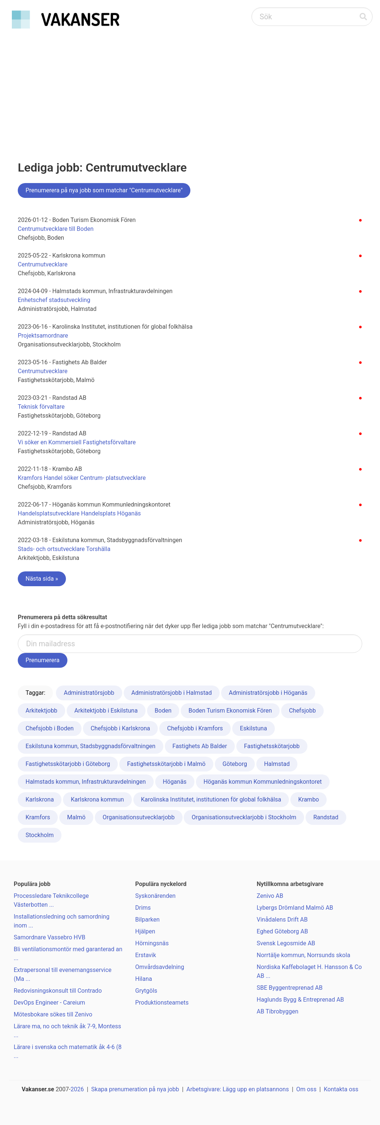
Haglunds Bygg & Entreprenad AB (300, 999)
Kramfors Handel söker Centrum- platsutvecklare (82, 477)
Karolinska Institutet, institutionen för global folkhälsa (211, 799)
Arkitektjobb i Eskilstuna (106, 710)
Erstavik (145, 955)
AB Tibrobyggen (278, 1011)
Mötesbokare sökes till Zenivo (53, 1014)
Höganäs (175, 781)
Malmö (76, 817)
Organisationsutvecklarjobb (139, 817)
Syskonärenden (155, 895)
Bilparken (147, 919)
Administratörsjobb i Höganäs (268, 692)
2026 (77, 1089)
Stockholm (40, 835)
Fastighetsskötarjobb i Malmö (166, 763)
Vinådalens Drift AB (282, 919)
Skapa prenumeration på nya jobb (135, 1089)
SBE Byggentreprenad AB (290, 987)
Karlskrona (40, 799)
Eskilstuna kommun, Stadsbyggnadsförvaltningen (91, 746)
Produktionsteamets (162, 1002)
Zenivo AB (270, 895)
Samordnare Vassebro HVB (49, 937)
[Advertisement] (190, 87)
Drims (143, 907)
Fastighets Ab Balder (200, 746)
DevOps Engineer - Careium (49, 1002)
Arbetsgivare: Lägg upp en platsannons (237, 1089)
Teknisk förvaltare (41, 406)
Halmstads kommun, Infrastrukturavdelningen (86, 781)
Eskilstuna (253, 728)
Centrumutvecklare (42, 264)
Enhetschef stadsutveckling (54, 299)
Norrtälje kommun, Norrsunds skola (303, 955)
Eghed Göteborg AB (282, 931)
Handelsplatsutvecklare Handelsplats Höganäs (79, 513)
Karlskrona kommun (97, 799)
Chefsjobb (302, 710)
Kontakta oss (341, 1089)
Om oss (306, 1089)
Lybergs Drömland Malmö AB (295, 907)
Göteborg (235, 763)
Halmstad (277, 763)
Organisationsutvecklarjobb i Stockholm (243, 817)
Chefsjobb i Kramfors (195, 728)
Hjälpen (145, 931)
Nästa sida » (42, 578)
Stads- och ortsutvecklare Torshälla (64, 548)
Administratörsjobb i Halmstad (171, 692)
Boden (163, 710)
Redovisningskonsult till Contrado (58, 990)
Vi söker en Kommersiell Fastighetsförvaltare (77, 442)
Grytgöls (146, 990)
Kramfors (38, 817)
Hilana (143, 978)
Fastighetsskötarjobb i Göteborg (68, 763)
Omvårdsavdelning (159, 966)
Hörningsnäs (152, 943)
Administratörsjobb (89, 692)
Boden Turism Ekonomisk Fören (230, 710)
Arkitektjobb (41, 710)
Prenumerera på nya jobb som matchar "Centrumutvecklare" (104, 190)
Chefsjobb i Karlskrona (120, 728)
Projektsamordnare (43, 335)
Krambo (308, 799)
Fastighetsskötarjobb (272, 746)
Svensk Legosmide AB (286, 943)
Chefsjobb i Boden (50, 728)
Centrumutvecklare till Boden (56, 228)
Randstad (326, 817)
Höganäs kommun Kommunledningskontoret (263, 781)
